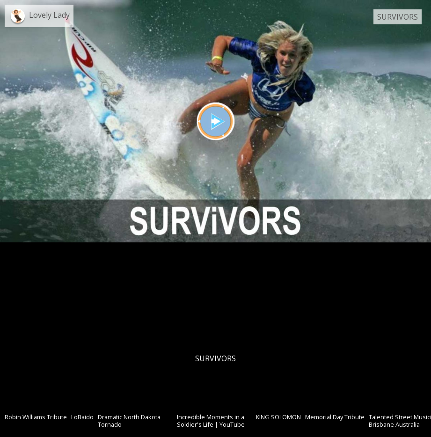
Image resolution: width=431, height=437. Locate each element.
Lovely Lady (49, 15)
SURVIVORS (397, 17)
